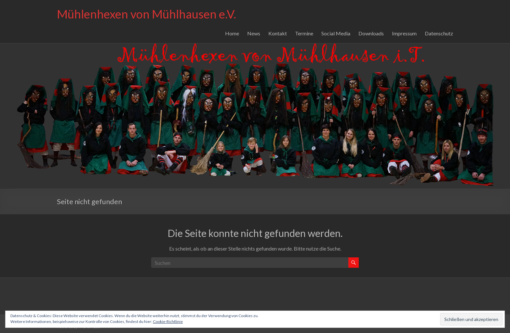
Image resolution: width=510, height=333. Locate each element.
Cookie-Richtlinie (168, 321)
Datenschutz (439, 33)
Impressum (404, 33)
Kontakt (277, 33)
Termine (304, 33)
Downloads (371, 33)
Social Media (335, 33)
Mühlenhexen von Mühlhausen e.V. (146, 14)
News (253, 33)
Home (232, 33)
